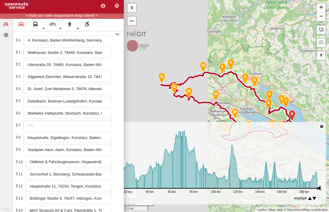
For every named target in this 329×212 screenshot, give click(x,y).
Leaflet (262, 209)
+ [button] (321, 8)
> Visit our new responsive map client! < (62, 16)
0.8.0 (6, 209)
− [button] (321, 16)
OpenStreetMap (298, 209)
